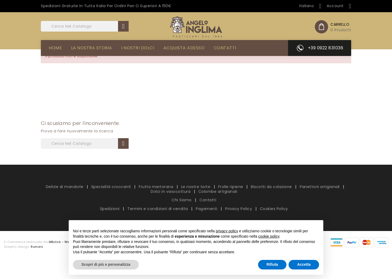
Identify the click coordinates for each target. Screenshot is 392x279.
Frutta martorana (157, 186)
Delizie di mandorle (65, 186)
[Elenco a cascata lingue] (310, 5)
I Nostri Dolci (137, 48)
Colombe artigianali (217, 191)
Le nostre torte (196, 186)
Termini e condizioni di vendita (158, 208)
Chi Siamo (182, 200)
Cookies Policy (274, 208)
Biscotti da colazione (272, 186)
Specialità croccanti (111, 186)
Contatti (225, 48)
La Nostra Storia (91, 48)
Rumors (37, 247)
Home (55, 48)
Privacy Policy (239, 208)
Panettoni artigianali (320, 186)
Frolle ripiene (231, 186)
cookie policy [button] (268, 236)
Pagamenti (207, 208)
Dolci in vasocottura (171, 191)
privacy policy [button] (227, 231)
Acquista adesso (184, 48)
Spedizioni (110, 208)
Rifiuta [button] (272, 264)
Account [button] (339, 6)
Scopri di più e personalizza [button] (105, 264)
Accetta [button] (304, 264)
